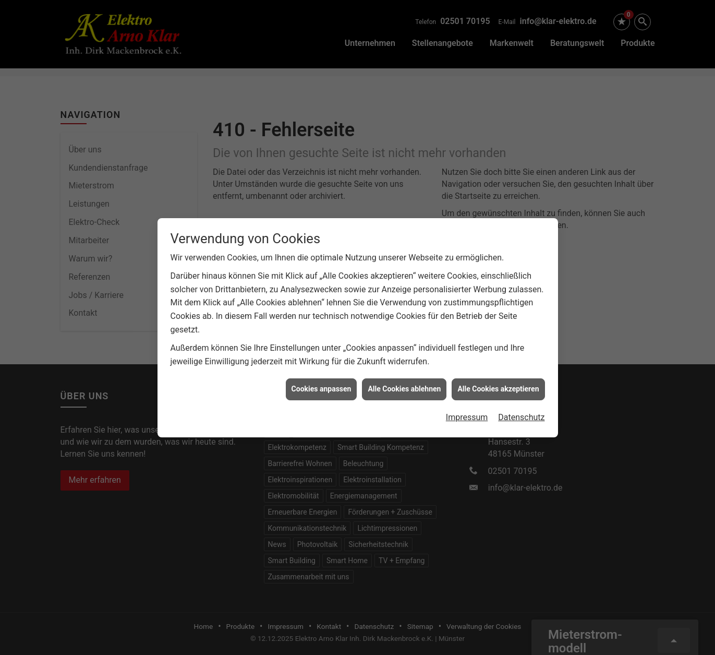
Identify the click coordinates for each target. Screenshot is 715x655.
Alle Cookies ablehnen (404, 385)
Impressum (467, 414)
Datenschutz (521, 414)
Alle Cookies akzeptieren (498, 385)
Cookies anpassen (322, 385)
